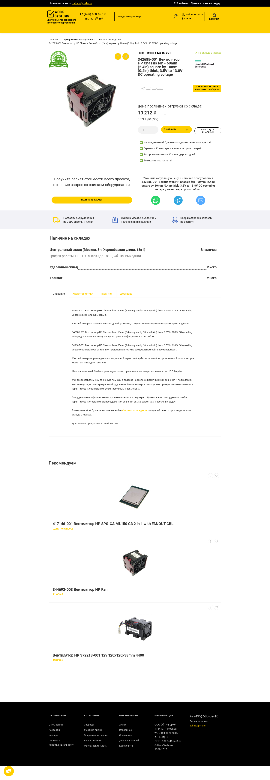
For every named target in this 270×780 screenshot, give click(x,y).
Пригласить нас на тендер (205, 3)
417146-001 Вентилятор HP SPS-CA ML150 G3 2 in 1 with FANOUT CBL (113, 538)
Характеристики (83, 294)
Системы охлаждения (138, 421)
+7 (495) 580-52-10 (93, 14)
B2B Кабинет (181, 3)
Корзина (214, 17)
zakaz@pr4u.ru (82, 3)
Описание (59, 294)
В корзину (177, 131)
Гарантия (106, 294)
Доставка (126, 294)
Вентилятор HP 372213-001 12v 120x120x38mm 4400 (98, 669)
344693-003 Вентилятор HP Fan (80, 604)
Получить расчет (92, 200)
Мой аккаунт (191, 15)
